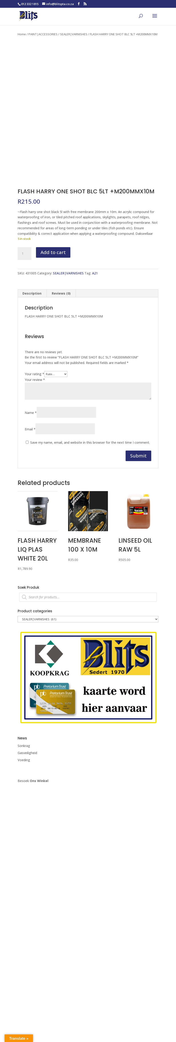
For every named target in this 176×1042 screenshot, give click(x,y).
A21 (95, 273)
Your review (35, 379)
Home (22, 34)
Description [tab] (31, 293)
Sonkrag (24, 746)
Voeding (24, 760)
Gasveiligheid (27, 753)
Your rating (34, 374)
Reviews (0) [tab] (61, 293)
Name (31, 412)
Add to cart (53, 252)
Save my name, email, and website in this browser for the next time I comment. (90, 442)
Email (30, 429)
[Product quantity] (24, 253)
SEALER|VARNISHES (73, 34)
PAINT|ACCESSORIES (43, 34)
